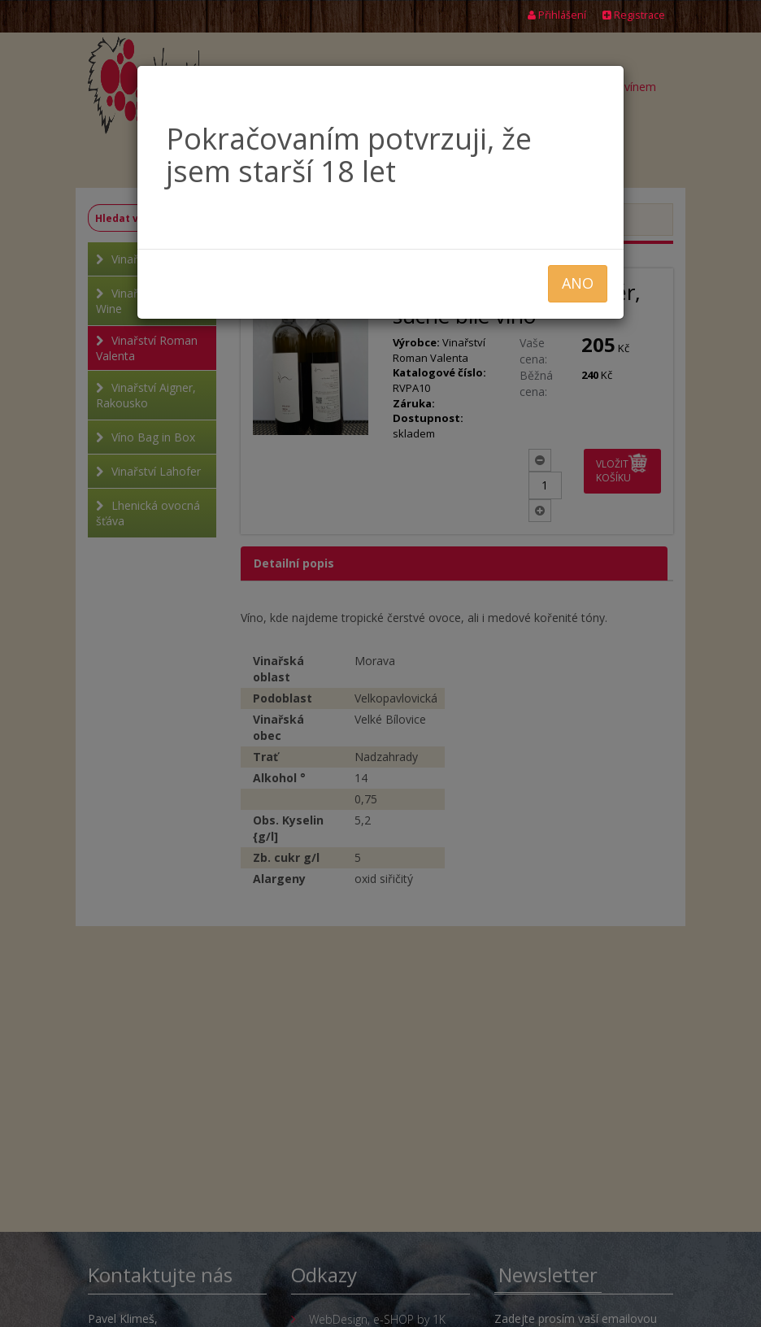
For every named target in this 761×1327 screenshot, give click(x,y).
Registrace (633, 15)
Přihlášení (557, 15)
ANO (578, 283)
